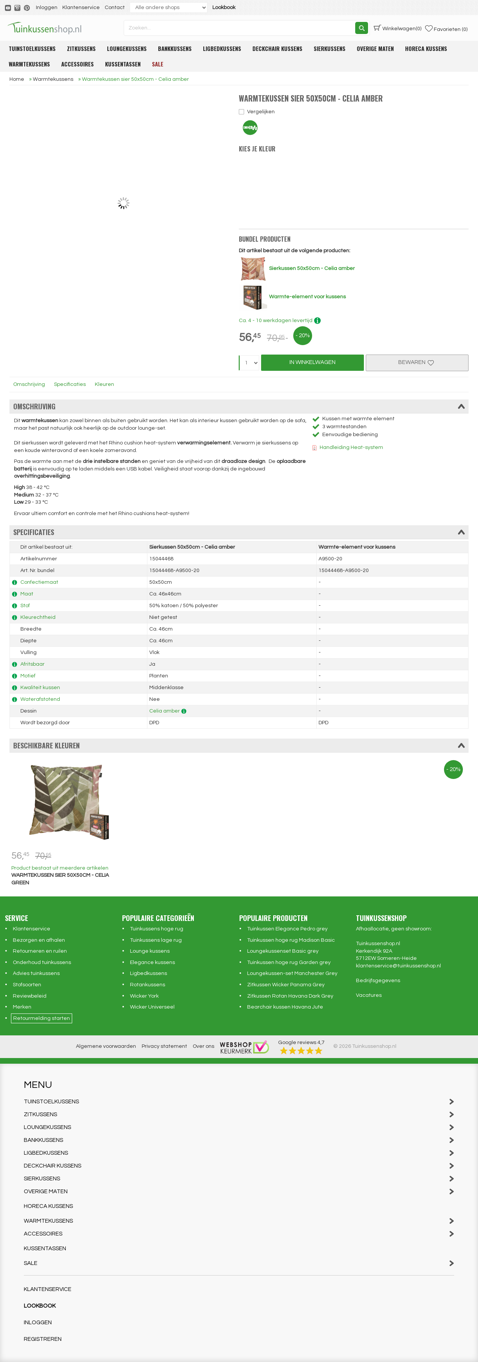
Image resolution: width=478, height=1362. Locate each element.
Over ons (203, 1046)
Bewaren (417, 362)
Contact (115, 7)
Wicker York (144, 996)
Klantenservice (81, 7)
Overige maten (375, 48)
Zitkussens (81, 48)
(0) (397, 28)
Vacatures (369, 995)
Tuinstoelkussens (32, 48)
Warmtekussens (29, 64)
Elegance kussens (152, 962)
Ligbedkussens (222, 48)
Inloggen (46, 7)
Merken (22, 1007)
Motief (28, 676)
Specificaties (70, 384)
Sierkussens (329, 48)
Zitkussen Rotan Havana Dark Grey (290, 996)
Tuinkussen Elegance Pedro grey (287, 929)
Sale (157, 64)
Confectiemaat (39, 582)
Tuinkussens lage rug (156, 940)
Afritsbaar (32, 664)
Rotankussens (147, 984)
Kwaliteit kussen (40, 687)
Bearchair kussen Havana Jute (285, 1007)
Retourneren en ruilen (40, 951)
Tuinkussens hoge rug (156, 929)
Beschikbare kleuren (239, 745)
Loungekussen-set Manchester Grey (292, 973)
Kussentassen (123, 64)
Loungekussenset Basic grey (283, 951)
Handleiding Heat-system (351, 447)
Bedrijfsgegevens (378, 980)
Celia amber (164, 711)
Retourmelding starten (41, 1018)
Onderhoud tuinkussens (42, 962)
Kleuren (104, 384)
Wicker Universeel (152, 1007)
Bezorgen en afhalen (39, 940)
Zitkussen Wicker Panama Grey (286, 984)
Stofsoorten (27, 984)
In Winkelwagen (312, 362)
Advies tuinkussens (36, 973)
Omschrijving (29, 384)
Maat (26, 594)
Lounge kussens (150, 951)
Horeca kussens (426, 48)
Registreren (43, 1339)
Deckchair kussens (277, 48)
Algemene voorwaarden (106, 1046)
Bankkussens (175, 48)
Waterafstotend (40, 699)
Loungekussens (127, 48)
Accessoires (77, 64)
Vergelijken (261, 111)
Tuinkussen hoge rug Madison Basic (291, 940)
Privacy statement (164, 1046)
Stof (25, 605)
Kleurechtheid (38, 617)
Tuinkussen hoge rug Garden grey (289, 962)
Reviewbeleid (29, 996)
